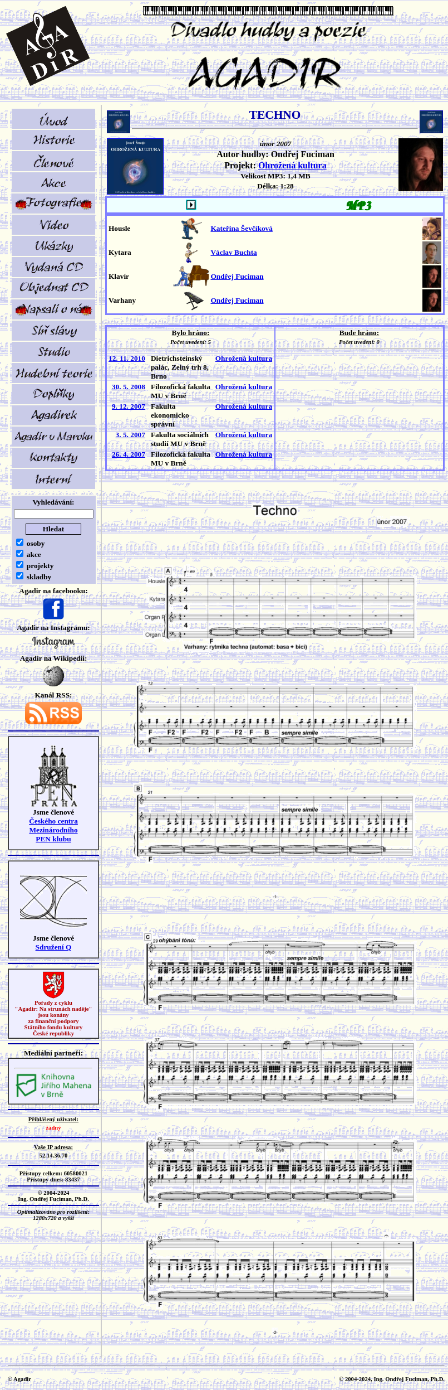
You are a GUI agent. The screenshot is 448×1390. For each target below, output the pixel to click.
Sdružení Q (54, 947)
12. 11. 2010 (127, 358)
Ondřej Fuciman (236, 276)
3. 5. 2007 (130, 434)
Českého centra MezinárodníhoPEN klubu (53, 830)
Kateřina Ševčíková (241, 228)
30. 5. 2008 (128, 386)
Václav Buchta (233, 252)
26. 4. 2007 (128, 454)
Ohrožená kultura (292, 165)
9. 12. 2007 (128, 406)
